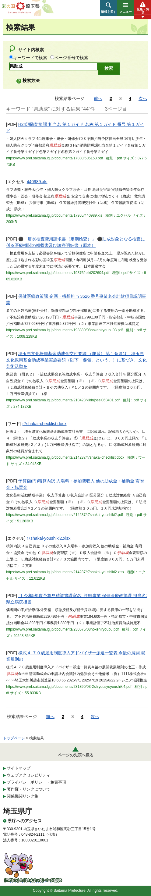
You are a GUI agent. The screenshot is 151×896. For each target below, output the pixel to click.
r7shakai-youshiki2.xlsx (49, 538)
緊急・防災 (143, 11)
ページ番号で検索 (71, 57)
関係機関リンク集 (22, 796)
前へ (98, 98)
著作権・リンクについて (28, 789)
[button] (108, 8)
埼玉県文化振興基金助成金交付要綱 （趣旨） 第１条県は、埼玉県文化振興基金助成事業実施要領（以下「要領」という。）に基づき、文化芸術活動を (76, 360)
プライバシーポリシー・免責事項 (36, 782)
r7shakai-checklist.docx (45, 423)
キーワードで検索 (30, 57)
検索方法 (31, 80)
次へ (143, 98)
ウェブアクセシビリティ (28, 775)
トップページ (14, 738)
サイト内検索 (31, 49)
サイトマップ (18, 768)
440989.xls (37, 181)
